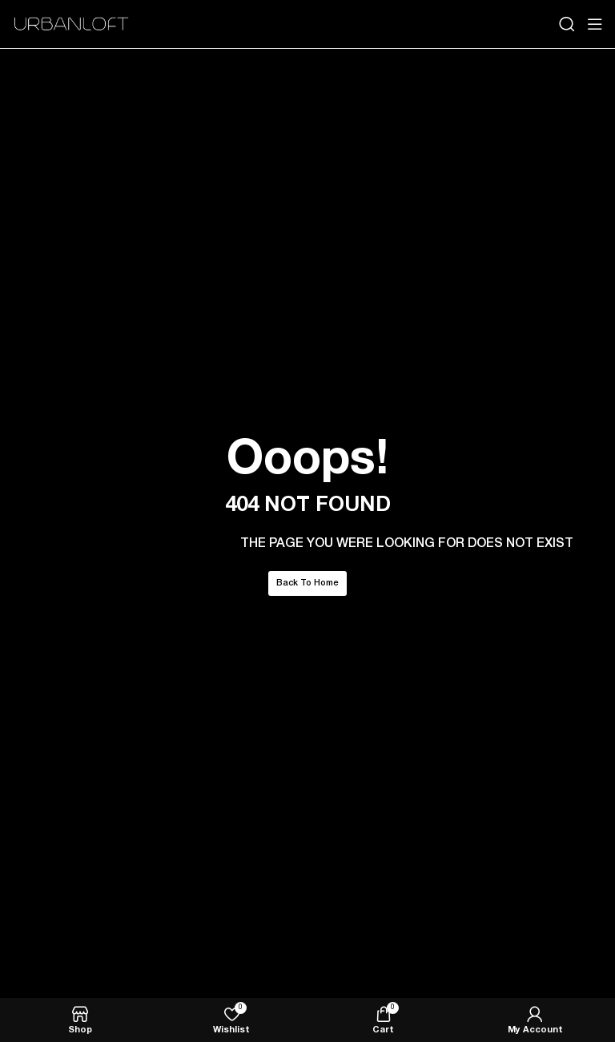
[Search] (567, 24)
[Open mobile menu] (595, 24)
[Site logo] (71, 24)
